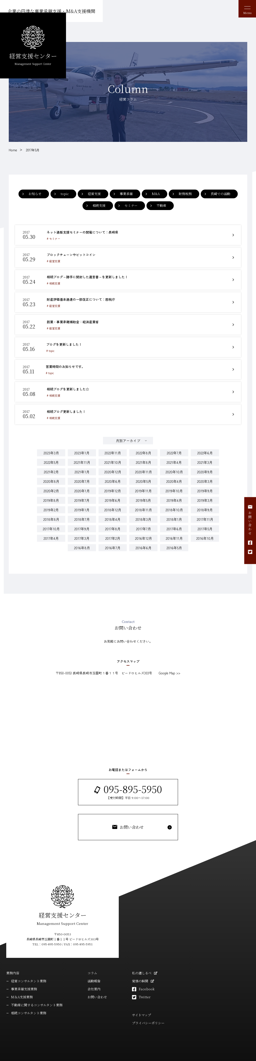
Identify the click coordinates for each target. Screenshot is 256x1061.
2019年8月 (51, 487)
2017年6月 (174, 515)
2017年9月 (82, 515)
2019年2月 (51, 496)
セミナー (131, 205)
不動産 (161, 205)
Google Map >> (169, 660)
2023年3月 (51, 439)
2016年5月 (174, 534)
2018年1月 (174, 506)
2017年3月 (82, 525)
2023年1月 (82, 439)
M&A (156, 193)
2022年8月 (143, 439)
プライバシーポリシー (148, 1010)
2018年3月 (143, 506)
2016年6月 (144, 534)
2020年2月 (51, 477)
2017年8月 (112, 515)
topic (64, 193)
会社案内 (94, 976)
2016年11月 (174, 525)
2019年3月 (205, 487)
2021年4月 (174, 449)
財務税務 (185, 193)
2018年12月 (112, 496)
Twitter (144, 984)
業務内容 (12, 960)
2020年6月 (113, 468)
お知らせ (35, 193)
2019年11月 (143, 477)
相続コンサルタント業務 (28, 1000)
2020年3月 (205, 468)
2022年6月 (205, 439)
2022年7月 (174, 439)
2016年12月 (143, 525)
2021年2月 (51, 458)
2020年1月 (82, 477)
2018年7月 (82, 506)
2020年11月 (143, 458)
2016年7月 (112, 534)
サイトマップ (141, 1002)
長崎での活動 (220, 193)
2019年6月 (112, 487)
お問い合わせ (97, 984)
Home (13, 150)
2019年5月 (143, 487)
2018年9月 (205, 496)
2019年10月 (174, 477)
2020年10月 (174, 458)
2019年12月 (112, 477)
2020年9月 (205, 458)
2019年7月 (82, 487)
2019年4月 (174, 487)
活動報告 (94, 968)
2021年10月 (112, 449)
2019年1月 (82, 496)
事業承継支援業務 (24, 976)
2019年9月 (205, 477)
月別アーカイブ (128, 427)
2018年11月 (143, 496)
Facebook (146, 976)
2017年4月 (51, 525)
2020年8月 (51, 468)
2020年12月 (112, 458)
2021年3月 (204, 449)
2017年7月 (143, 515)
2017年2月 (112, 525)
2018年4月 (112, 506)
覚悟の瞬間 (140, 968)
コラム (92, 960)
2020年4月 (174, 468)
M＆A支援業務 (22, 984)
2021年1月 (82, 458)
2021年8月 (143, 449)
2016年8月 (82, 534)
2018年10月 (174, 496)
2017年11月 (205, 506)
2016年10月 (205, 525)
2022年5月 (51, 449)
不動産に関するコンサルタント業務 (36, 992)
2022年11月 (112, 439)
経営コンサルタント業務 (28, 968)
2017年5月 (33, 150)
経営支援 (94, 193)
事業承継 (126, 193)
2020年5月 (143, 468)
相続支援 (99, 205)
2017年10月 (51, 515)
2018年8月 (51, 506)
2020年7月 (82, 468)
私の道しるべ (142, 960)
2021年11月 (82, 449)
